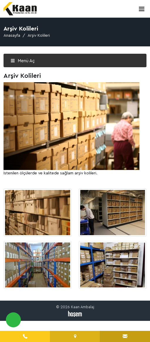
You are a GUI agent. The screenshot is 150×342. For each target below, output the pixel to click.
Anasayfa (12, 35)
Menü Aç (23, 61)
